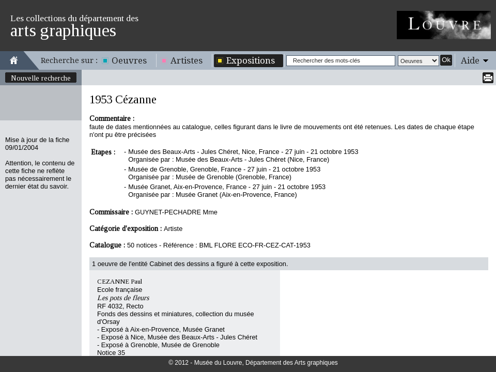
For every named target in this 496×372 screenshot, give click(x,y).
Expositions (250, 60)
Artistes (187, 60)
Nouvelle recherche (41, 78)
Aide (470, 60)
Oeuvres (129, 60)
